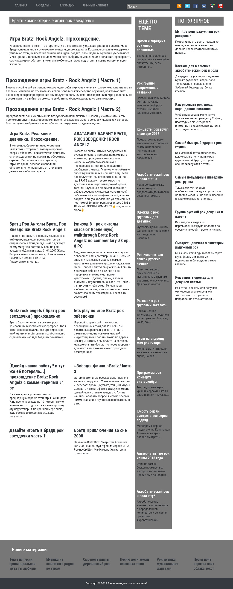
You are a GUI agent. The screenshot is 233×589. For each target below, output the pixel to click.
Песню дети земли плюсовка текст (134, 561)
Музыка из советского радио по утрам (60, 563)
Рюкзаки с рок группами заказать (151, 303)
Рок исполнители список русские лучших (150, 259)
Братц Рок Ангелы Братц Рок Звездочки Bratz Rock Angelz (37, 226)
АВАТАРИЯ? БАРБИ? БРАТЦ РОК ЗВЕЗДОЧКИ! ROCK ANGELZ (100, 139)
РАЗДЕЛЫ (42, 5)
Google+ (212, 6)
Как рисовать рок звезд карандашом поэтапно (194, 106)
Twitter (187, 6)
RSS (179, 6)
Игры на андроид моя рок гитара (150, 340)
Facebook (195, 6)
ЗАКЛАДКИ (67, 5)
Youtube (220, 6)
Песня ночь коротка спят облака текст (204, 563)
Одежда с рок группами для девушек (148, 216)
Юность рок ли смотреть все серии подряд (152, 415)
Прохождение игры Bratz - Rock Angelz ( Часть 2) (63, 109)
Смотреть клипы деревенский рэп (96, 561)
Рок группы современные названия (147, 87)
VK (204, 6)
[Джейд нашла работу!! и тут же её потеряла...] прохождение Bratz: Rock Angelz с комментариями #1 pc (37, 377)
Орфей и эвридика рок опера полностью (151, 45)
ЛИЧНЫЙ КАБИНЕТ (95, 5)
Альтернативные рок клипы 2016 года (153, 455)
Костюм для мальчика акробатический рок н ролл (196, 68)
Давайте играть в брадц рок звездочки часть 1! (36, 433)
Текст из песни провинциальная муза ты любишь (22, 563)
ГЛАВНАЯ (22, 5)
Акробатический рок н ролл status (153, 176)
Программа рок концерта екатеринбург (149, 377)
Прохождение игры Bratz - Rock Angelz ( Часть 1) (63, 80)
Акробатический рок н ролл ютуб (153, 493)
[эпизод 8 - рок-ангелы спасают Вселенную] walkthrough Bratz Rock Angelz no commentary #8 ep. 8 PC (102, 235)
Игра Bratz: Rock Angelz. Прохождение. (54, 38)
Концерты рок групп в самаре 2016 (153, 131)
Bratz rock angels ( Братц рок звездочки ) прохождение (37, 313)
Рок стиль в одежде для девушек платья (194, 279)
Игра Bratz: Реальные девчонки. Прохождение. (34, 136)
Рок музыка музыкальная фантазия (167, 563)
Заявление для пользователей (128, 583)
